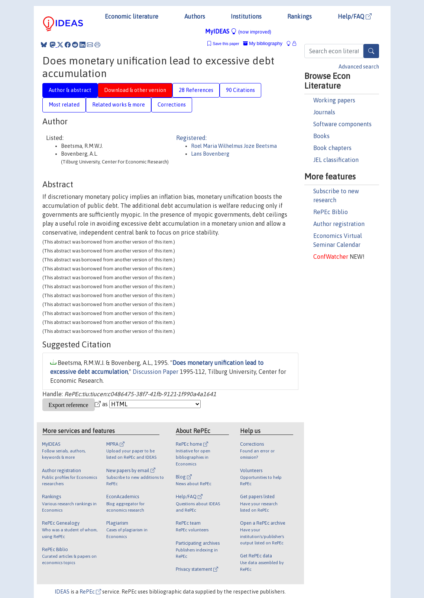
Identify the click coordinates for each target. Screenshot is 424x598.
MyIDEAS (238, 31)
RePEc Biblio (330, 212)
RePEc (90, 592)
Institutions (246, 16)
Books (321, 136)
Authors (194, 16)
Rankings (299, 16)
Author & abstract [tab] (70, 90)
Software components (342, 124)
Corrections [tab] (172, 105)
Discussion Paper (155, 371)
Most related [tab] (64, 105)
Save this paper (226, 44)
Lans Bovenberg (210, 154)
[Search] (371, 51)
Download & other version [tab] (135, 90)
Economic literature (131, 16)
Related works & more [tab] (118, 105)
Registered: (191, 137)
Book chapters (332, 147)
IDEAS (62, 592)
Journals (324, 112)
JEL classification (336, 159)
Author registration (339, 223)
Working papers (334, 100)
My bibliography (262, 43)
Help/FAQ (355, 16)
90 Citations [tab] (240, 90)
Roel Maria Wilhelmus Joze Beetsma (234, 146)
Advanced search (359, 67)
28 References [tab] (196, 90)
